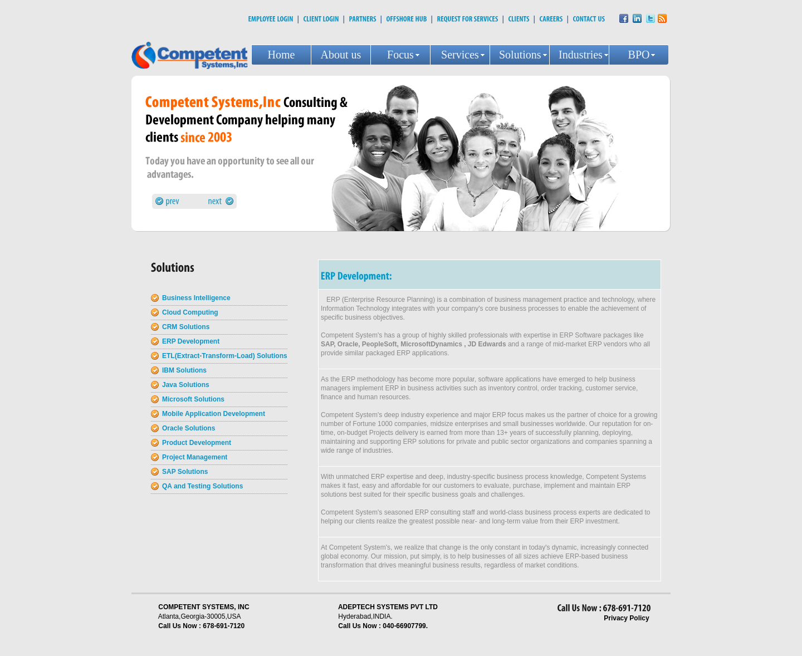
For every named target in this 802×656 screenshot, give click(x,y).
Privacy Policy (626, 618)
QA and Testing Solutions (202, 486)
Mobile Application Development (213, 414)
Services (460, 54)
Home (281, 54)
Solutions (520, 54)
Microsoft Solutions (193, 399)
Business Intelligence (196, 298)
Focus (400, 54)
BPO (639, 54)
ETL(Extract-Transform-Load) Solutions (224, 356)
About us (341, 54)
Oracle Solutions (188, 428)
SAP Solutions (185, 472)
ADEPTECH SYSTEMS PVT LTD (388, 607)
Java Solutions (185, 385)
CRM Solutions (185, 327)
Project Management (194, 457)
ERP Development (190, 341)
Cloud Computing (190, 312)
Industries (581, 54)
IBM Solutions (184, 370)
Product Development (196, 443)
